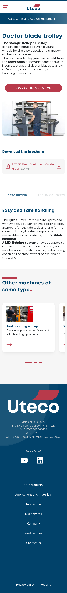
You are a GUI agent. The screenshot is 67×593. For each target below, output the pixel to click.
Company (33, 523)
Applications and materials (33, 494)
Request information (33, 87)
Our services (33, 514)
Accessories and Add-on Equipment (31, 18)
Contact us (33, 543)
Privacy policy (25, 585)
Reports (45, 585)
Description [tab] (17, 195)
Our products (33, 485)
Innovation (33, 504)
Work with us (34, 533)
